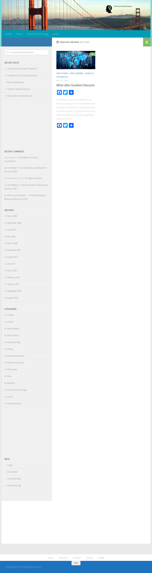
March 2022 (12, 216)
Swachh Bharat (14, 403)
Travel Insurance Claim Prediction (22, 68)
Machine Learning (15, 362)
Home (9, 33)
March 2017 (12, 270)
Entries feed (12, 471)
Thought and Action (33, 178)
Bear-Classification (15, 82)
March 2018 (12, 243)
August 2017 (12, 256)
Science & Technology (37, 33)
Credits (89, 557)
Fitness (19, 33)
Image (101, 557)
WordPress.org (14, 485)
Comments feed (14, 478)
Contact (77, 557)
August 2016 (12, 297)
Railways (11, 383)
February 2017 (13, 277)
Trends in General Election (18, 89)
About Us (63, 557)
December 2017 (14, 250)
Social (56, 33)
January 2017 (13, 284)
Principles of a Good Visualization (22, 75)
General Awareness (15, 355)
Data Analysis (13, 328)
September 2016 (14, 291)
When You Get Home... (17, 195)
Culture (10, 321)
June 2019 (11, 229)
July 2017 (11, 263)
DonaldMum (12, 185)
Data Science (62, 73)
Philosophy (12, 369)
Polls (9, 376)
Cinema (10, 315)
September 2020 (14, 222)
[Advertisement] (26, 124)
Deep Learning (76, 73)
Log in (10, 465)
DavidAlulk (12, 167)
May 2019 (11, 236)
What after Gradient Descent (75, 85)
